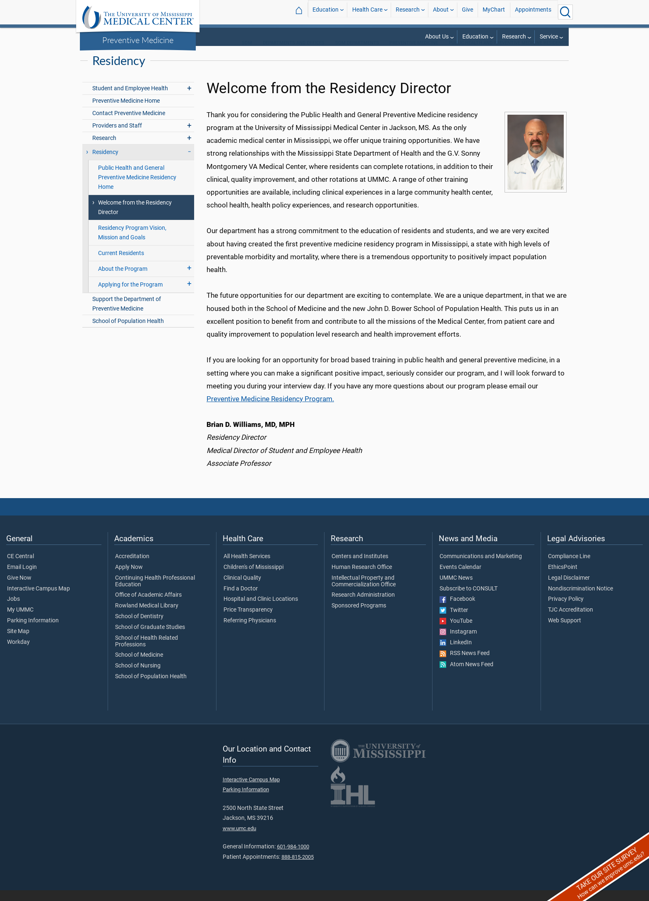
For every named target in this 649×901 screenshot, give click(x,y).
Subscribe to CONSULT (469, 599)
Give (467, 11)
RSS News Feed (465, 664)
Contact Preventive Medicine (128, 124)
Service (549, 36)
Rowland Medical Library (146, 616)
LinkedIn (456, 653)
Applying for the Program (130, 295)
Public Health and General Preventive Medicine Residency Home (137, 188)
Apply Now (129, 578)
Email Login (22, 578)
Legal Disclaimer (569, 588)
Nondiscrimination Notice (580, 599)
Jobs (13, 610)
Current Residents (121, 263)
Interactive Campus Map (38, 599)
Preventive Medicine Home (126, 111)
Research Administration (363, 605)
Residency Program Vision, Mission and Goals (132, 243)
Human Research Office (362, 578)
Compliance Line (569, 567)
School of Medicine (139, 665)
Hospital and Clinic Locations (261, 610)
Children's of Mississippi (254, 578)
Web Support (564, 631)
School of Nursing (138, 676)
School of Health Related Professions (146, 652)
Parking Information (33, 631)
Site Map (18, 642)
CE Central (20, 567)
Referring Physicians (250, 631)
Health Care (367, 11)
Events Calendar (460, 578)
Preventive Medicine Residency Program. (270, 409)
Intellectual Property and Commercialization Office (364, 592)
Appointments (533, 11)
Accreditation (132, 567)
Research (408, 11)
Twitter (454, 621)
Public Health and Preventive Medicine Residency (508, 53)
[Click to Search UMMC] (565, 12)
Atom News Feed (466, 675)
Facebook (457, 610)
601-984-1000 (293, 857)
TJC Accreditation (570, 620)
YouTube (456, 632)
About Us (437, 36)
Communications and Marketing (481, 567)
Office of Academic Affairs (148, 605)
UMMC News (456, 588)
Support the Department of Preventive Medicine (126, 314)
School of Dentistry (139, 627)
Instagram (458, 642)
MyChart (494, 11)
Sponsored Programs (359, 616)
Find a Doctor (241, 599)
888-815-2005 (297, 868)
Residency (105, 162)
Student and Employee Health (130, 99)
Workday (18, 653)
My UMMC (20, 620)
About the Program (122, 279)
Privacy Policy (566, 610)
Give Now (19, 588)
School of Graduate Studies (150, 638)
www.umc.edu (239, 839)
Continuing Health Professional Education (155, 592)
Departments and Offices (293, 53)
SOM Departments (357, 53)
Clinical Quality (242, 588)
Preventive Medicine (137, 40)
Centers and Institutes (360, 567)
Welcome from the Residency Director (135, 218)
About (441, 11)
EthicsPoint (562, 578)
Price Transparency (248, 620)
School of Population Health (128, 331)
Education (325, 11)
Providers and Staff (117, 136)
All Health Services (247, 567)
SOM (247, 53)
